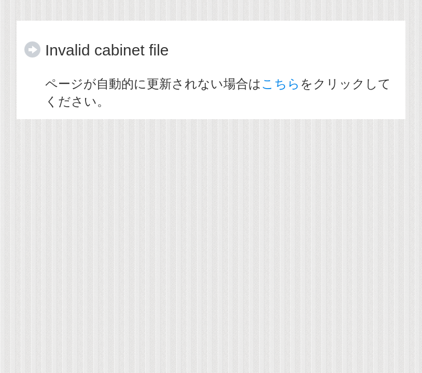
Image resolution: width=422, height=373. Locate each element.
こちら (280, 84)
